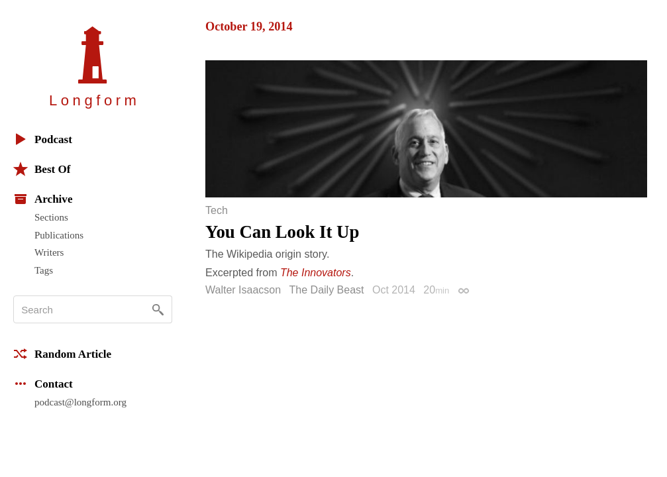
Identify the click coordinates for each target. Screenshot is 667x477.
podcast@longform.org (80, 402)
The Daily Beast (326, 289)
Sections (51, 217)
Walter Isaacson (243, 289)
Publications (58, 235)
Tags (43, 270)
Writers (49, 252)
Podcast (42, 139)
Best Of (41, 169)
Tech (216, 210)
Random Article (62, 353)
